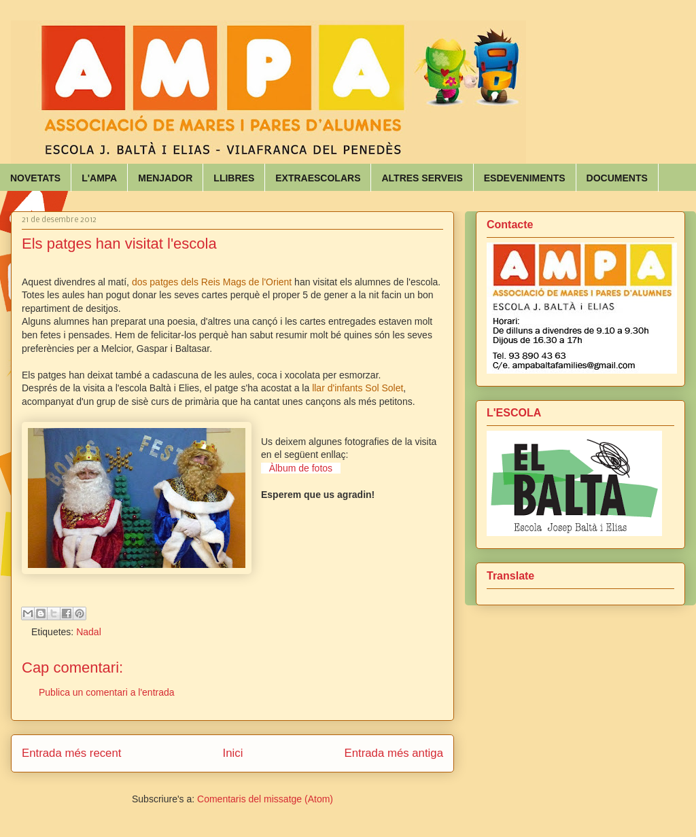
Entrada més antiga (393, 753)
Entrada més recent (71, 753)
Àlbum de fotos (301, 468)
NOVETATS (35, 178)
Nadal (88, 631)
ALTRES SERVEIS (421, 178)
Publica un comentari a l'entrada (107, 692)
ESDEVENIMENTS (525, 178)
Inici (233, 753)
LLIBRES (233, 178)
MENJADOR (165, 178)
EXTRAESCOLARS (317, 178)
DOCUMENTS (617, 178)
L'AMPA (99, 178)
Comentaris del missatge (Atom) (265, 799)
